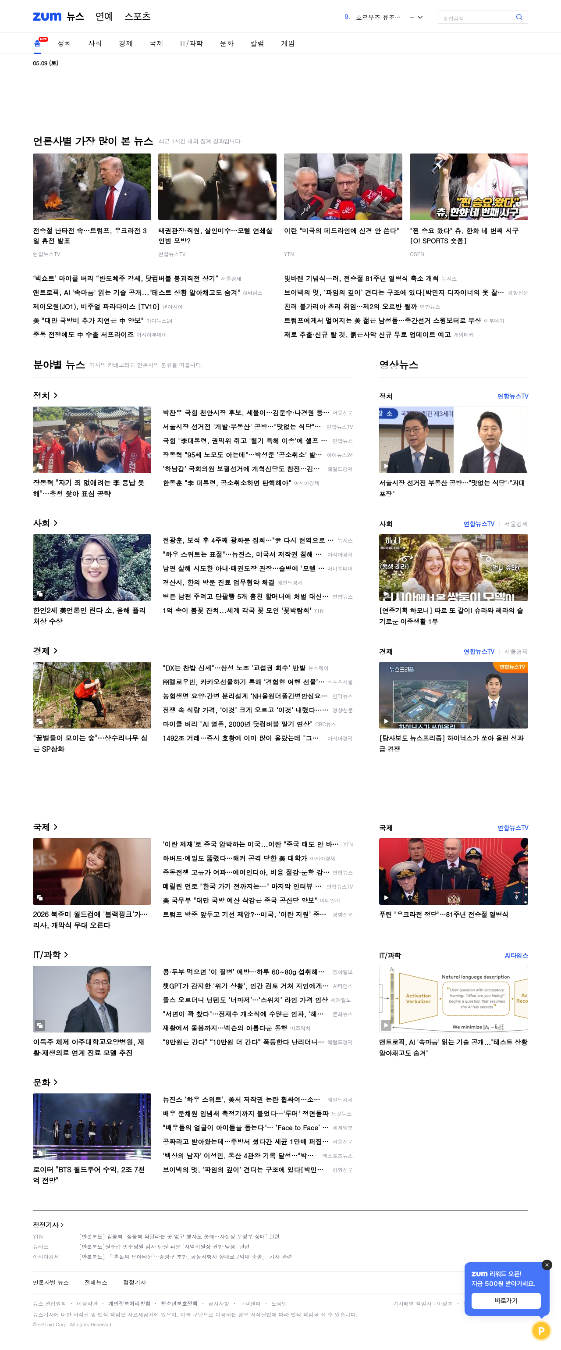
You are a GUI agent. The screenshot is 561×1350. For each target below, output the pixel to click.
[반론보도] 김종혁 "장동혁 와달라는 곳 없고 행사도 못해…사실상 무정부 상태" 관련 (179, 1236)
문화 (227, 43)
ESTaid (46, 1324)
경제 (126, 43)
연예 (104, 16)
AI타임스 (516, 955)
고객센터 (250, 1303)
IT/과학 (191, 43)
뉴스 (75, 16)
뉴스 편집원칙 (49, 1303)
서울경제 (516, 523)
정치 (64, 43)
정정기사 (45, 1224)
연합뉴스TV (46, 253)
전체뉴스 (96, 1282)
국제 (156, 43)
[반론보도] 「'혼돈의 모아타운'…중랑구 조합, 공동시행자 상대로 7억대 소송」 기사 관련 (185, 1256)
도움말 (279, 1303)
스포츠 (137, 16)
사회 (95, 43)
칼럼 (257, 43)
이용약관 (87, 1303)
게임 (288, 43)
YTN (289, 253)
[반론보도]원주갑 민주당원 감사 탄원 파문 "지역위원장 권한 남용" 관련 (164, 1246)
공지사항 (218, 1303)
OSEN (417, 253)
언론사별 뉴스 (51, 1282)
